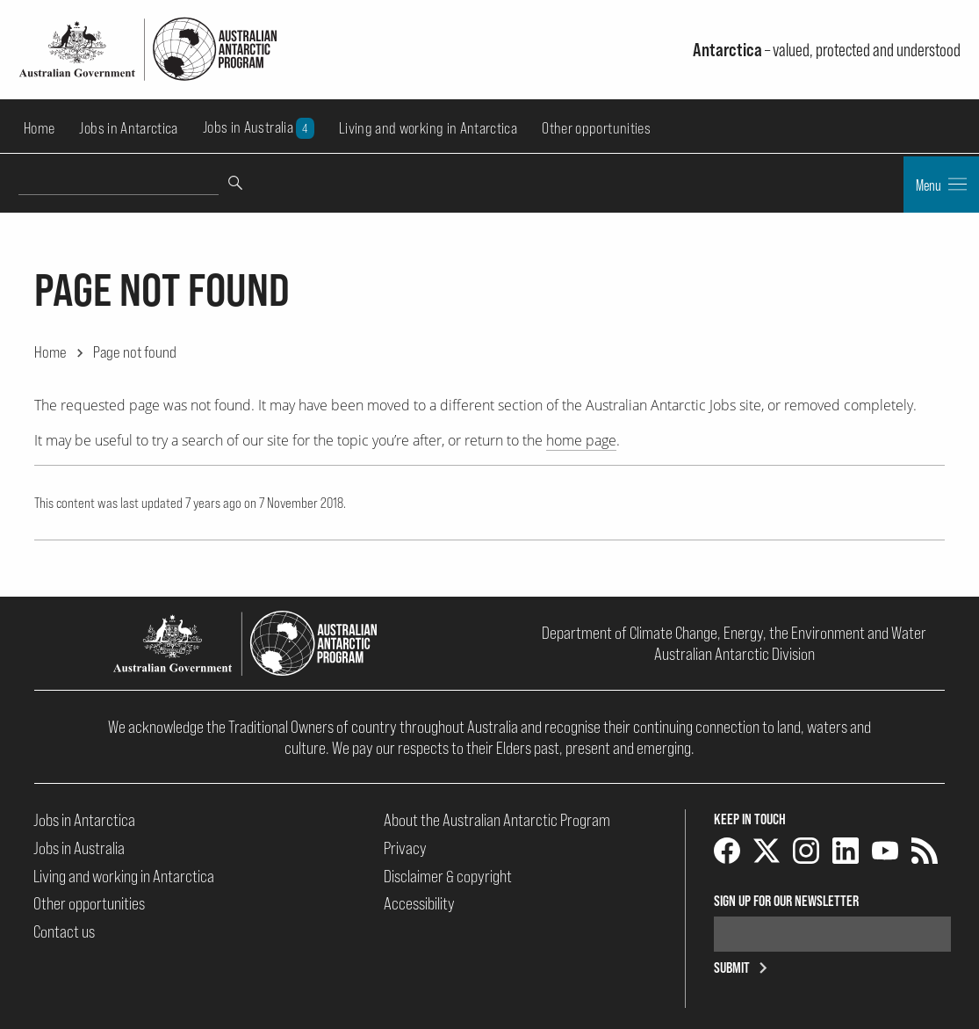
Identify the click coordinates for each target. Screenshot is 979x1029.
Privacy (405, 848)
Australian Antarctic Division (734, 653)
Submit (744, 967)
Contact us (64, 931)
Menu (941, 184)
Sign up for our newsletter (786, 900)
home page (581, 440)
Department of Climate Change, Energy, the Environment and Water (734, 632)
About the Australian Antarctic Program (497, 819)
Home (39, 128)
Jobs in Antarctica (128, 128)
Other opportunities (596, 128)
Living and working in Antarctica (428, 128)
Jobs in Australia (258, 128)
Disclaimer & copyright (448, 876)
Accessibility (419, 903)
